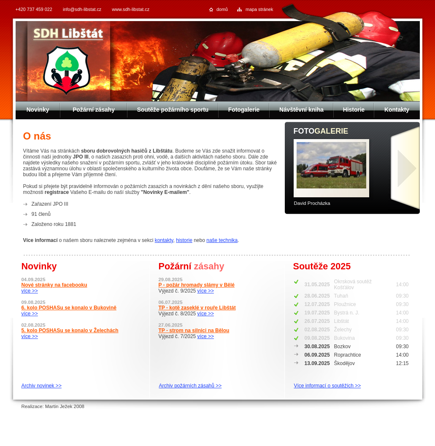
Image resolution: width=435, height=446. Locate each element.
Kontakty (396, 110)
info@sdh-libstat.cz (82, 9)
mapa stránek (259, 9)
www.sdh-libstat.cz (130, 9)
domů (222, 9)
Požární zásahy (94, 110)
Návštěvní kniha (301, 110)
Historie (354, 110)
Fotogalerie (243, 110)
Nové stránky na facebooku (54, 285)
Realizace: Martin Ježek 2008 (53, 406)
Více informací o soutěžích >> (327, 386)
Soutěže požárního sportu (172, 110)
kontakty (164, 240)
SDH (68, 34)
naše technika (222, 240)
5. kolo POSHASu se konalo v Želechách (70, 330)
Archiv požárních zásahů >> (190, 386)
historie (184, 240)
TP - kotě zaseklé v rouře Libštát (197, 308)
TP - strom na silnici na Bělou (194, 330)
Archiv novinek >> (42, 386)
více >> (30, 291)
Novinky (38, 110)
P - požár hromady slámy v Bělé (197, 285)
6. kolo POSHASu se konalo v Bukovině (69, 308)
